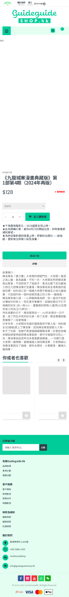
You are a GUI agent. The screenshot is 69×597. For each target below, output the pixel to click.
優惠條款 (6, 517)
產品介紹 (34, 255)
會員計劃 (6, 470)
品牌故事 (6, 465)
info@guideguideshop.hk (22, 565)
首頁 (2, 40)
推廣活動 (6, 475)
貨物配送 (6, 493)
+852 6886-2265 (17, 549)
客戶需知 (6, 489)
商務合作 (6, 498)
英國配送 (6, 503)
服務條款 (6, 521)
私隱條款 (6, 526)
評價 (34, 263)
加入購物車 (39, 217)
